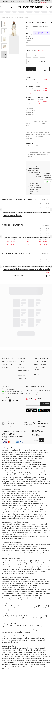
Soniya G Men (42, 510)
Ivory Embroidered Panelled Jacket (48, 234)
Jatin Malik (26, 500)
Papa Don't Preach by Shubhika (12, 458)
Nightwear (46, 547)
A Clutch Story (15, 528)
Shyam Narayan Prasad (42, 471)
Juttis (3, 590)
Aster (3, 524)
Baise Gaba (5, 452)
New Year (15, 638)
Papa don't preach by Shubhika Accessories (16, 532)
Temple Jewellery (7, 583)
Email (29, 398)
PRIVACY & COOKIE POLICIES (39, 368)
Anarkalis (12, 540)
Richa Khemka (45, 477)
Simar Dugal (5, 477)
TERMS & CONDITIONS (40, 364)
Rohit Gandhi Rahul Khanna (10, 467)
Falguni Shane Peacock (40, 448)
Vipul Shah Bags (15, 530)
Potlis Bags (10, 590)
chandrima (48, 231)
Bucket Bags (27, 592)
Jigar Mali (9, 479)
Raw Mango (5, 446)
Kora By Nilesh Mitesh (37, 514)
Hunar (8, 524)
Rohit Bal (13, 463)
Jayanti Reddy (17, 454)
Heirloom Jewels (21, 579)
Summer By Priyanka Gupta (33, 450)
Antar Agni (42, 446)
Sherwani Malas (26, 565)
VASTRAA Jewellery (40, 522)
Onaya (41, 452)
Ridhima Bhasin (43, 460)
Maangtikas (13, 577)
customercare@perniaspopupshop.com (13, 392)
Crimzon (21, 535)
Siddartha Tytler (7, 465)
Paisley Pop (34, 532)
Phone (39, 398)
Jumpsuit (46, 563)
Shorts (45, 559)
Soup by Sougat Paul (29, 473)
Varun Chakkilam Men (22, 514)
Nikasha (33, 467)
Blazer (25, 614)
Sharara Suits (43, 602)
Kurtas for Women (35, 540)
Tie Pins (14, 559)
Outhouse (30, 522)
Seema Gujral (41, 463)
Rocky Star (5, 450)
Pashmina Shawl (33, 594)
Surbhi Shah (18, 471)
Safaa (38, 477)
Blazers (10, 561)
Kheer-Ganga (21, 493)
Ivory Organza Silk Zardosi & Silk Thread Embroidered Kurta (40, 209)
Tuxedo (14, 563)
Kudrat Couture (7, 506)
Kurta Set (4, 604)
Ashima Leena (24, 467)
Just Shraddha (43, 524)
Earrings (12, 575)
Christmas (33, 636)
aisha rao (48, 259)
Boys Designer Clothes (9, 612)
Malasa (13, 477)
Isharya (14, 520)
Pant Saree (32, 549)
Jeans (34, 561)
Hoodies (33, 559)
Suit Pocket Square (24, 559)
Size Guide (41, 50)
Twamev (13, 493)
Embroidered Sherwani (9, 614)
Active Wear (12, 569)
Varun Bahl (40, 467)
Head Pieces (36, 577)
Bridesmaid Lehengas (9, 545)
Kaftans (29, 543)
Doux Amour (5, 528)
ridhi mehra (40, 231)
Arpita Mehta (18, 475)
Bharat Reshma (6, 495)
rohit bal (40, 259)
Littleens (19, 626)
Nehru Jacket (13, 557)
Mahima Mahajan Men (20, 506)
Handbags (24, 590)
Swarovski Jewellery (8, 581)
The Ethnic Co (31, 493)
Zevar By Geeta (16, 524)
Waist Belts (38, 590)
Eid (25, 634)
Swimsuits (31, 547)
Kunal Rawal (5, 493)
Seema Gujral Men (31, 510)
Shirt (29, 614)
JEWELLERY (21, 1)
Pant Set (4, 569)
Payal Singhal (28, 465)
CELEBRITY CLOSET (23, 370)
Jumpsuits (23, 547)
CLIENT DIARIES (22, 378)
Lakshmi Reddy (37, 622)
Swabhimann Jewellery (30, 524)
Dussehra (4, 636)
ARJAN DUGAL (43, 502)
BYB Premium (25, 628)
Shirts (20, 557)
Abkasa (24, 502)
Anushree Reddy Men (37, 500)
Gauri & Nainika (7, 454)
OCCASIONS (21, 375)
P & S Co (12, 622)
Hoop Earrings (45, 585)
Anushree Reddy (7, 448)
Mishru (16, 456)
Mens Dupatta (37, 563)
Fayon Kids (5, 622)
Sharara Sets (17, 543)
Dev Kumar (22, 495)
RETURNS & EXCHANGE (40, 361)
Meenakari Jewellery (41, 579)
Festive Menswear (40, 567)
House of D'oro (6, 526)
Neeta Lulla (5, 469)
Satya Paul (34, 446)
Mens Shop (30, 567)
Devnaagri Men (6, 497)
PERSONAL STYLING (23, 373)
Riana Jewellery (23, 526)
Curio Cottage (6, 520)
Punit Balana (37, 458)
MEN (12, 1)
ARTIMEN (18, 502)
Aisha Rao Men (32, 502)
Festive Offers (6, 551)
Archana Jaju (30, 477)
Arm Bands (5, 579)
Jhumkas (30, 585)
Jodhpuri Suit (6, 563)
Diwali (4, 634)
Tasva (3, 487)
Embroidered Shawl (8, 596)
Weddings (40, 636)
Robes (39, 559)
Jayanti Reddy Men (8, 514)
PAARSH (40, 506)
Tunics (35, 543)
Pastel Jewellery (33, 581)
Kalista (26, 454)
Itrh (4, 479)
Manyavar (22, 452)
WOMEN (5, 1)
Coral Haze (5, 530)
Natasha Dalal (15, 446)
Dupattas (39, 547)
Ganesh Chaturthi (14, 636)
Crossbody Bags (16, 592)
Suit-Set (16, 561)
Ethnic (41, 565)
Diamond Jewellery (20, 583)
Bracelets (24, 575)
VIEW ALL (45, 199)
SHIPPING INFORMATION (41, 358)
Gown (10, 543)
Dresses (4, 543)
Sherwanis (45, 540)
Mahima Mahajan (7, 456)
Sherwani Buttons (25, 561)
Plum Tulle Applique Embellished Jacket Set (48, 263)
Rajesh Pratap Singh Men (23, 489)
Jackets (16, 547)
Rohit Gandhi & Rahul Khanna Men (13, 510)
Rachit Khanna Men (8, 502)
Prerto (15, 535)
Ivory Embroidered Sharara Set (40, 234)
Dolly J (30, 448)
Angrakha (20, 563)
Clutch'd (23, 522)
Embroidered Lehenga (31, 602)
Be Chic (42, 528)
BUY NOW (31, 69)
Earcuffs (28, 577)
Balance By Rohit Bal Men (35, 512)
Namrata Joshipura (27, 469)
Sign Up (41, 436)
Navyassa (17, 624)
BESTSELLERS (21, 358)
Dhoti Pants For (37, 604)
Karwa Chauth (6, 638)
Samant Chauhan (36, 22)
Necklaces (5, 575)
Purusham (41, 493)
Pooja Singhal (25, 446)
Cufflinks (35, 565)
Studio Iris (29, 479)
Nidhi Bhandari (26, 528)
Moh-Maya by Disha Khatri (27, 520)
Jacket (20, 614)
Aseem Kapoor (28, 481)
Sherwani (27, 557)
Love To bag (5, 522)
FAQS (35, 372)
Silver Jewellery (33, 583)
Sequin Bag (15, 594)
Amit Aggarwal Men (31, 497)
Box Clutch (23, 594)
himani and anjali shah (46, 231)
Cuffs (17, 575)
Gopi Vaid (40, 473)
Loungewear (16, 565)
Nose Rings (5, 577)
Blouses (5, 549)
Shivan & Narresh (32, 452)
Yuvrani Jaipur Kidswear (29, 624)
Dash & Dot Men (12, 487)
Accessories (6, 565)
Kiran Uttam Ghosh (35, 454)
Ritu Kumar (5, 463)
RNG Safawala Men (41, 508)
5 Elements (35, 528)
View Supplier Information (42, 103)
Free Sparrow (43, 624)
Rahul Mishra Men (28, 508)
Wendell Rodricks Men (19, 512)
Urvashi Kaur (18, 481)
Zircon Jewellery (21, 581)
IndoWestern (7, 567)
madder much (46, 259)
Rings (29, 575)
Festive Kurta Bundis (18, 567)
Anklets (12, 579)
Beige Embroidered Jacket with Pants (46, 234)
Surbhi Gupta (21, 477)
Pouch (31, 590)
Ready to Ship (41, 549)
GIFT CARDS (21, 367)
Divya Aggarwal (28, 471)
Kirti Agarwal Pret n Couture (11, 628)
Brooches (31, 569)
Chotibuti (28, 622)
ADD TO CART (44, 69)
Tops (23, 543)
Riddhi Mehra (33, 460)
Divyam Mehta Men (8, 489)
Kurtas (33, 557)
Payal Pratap (27, 458)
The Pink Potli (15, 522)
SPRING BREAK (6, 512)
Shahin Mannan (8, 481)
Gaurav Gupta (38, 465)
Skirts (11, 547)
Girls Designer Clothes (9, 602)
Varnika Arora (41, 520)
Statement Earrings (8, 585)
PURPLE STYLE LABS (7, 358)
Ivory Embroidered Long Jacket (40, 263)
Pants (42, 557)
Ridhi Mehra (14, 452)
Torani (43, 475)
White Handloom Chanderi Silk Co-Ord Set (46, 263)
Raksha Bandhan (32, 634)
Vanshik (35, 489)
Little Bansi (20, 622)
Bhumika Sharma (40, 469)
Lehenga (19, 602)
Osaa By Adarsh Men (16, 450)
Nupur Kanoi (31, 456)
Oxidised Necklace (21, 588)
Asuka (44, 491)
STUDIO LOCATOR (7, 364)
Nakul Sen (23, 456)
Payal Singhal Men (7, 508)
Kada (29, 588)
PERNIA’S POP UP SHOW (9, 361)
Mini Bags (35, 592)
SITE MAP (37, 374)
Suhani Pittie (44, 532)
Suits (37, 557)
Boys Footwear (7, 616)
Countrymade (31, 487)
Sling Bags (6, 592)
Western (47, 565)
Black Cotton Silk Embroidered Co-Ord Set (46, 209)
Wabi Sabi (38, 491)
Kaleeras (21, 577)
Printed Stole (20, 596)
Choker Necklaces (8, 588)
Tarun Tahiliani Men (8, 500)
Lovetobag (45, 526)
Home (3, 17)
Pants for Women (31, 545)
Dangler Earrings (20, 585)
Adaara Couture (19, 479)
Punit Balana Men (18, 497)
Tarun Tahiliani (18, 465)
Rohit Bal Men (29, 491)
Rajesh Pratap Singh (20, 460)
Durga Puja (24, 636)
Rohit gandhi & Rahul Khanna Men (12, 491)
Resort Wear (42, 545)
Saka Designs (27, 626)
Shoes (34, 588)
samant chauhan (40, 205)
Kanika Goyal (7, 473)
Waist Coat (6, 559)
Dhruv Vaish (22, 487)
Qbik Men (18, 500)
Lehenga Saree (13, 549)
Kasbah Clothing (40, 504)
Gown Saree (24, 549)
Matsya (37, 475)
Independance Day (17, 634)
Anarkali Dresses (19, 604)
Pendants (30, 579)
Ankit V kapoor (42, 487)
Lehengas (5, 540)
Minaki (14, 526)
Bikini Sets (5, 547)
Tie (26, 569)
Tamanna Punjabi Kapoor (41, 479)
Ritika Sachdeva (7, 535)
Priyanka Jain (17, 473)
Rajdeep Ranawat (7, 460)
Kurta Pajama (42, 561)
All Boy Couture (38, 626)
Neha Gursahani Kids (8, 626)
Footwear (20, 569)
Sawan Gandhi (29, 475)
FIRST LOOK (5, 367)
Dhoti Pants (20, 545)
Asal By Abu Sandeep (20, 448)
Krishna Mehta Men (34, 495)
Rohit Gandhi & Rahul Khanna (26, 463)
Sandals (39, 588)
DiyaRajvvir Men (7, 504)
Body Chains (45, 577)
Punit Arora (18, 508)
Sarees (26, 540)
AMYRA (24, 530)
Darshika (15, 495)
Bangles (35, 575)
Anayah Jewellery (35, 526)
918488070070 (45, 2)
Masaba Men (32, 506)
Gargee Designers (19, 504)
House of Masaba (7, 475)
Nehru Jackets (34, 612)
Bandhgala (28, 563)
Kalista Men (29, 504)
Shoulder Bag (6, 594)
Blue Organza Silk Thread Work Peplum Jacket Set (48, 209)
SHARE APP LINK (45, 403)
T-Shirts (4, 561)
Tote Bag (42, 592)
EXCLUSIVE (21, 361)
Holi (8, 634)
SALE (19, 364)
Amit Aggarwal (15, 469)
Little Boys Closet (7, 624)
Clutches (17, 590)
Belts (45, 588)
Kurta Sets (19, 540)
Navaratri (42, 634)
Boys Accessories (18, 616)
